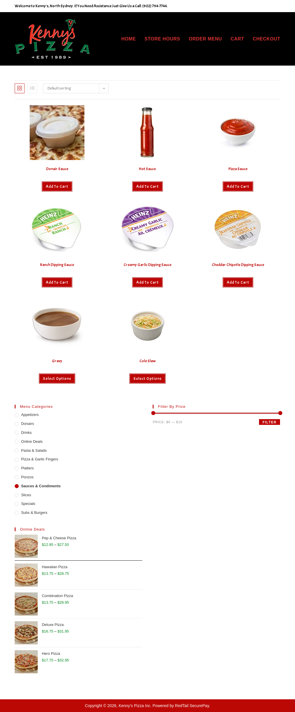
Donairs (27, 423)
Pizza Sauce (237, 168)
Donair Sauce (57, 168)
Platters (27, 468)
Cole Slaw (147, 360)
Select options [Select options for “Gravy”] (57, 378)
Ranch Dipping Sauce (57, 264)
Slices (26, 495)
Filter (269, 422)
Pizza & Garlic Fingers (39, 459)
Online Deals (31, 441)
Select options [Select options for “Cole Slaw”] (147, 378)
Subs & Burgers (34, 512)
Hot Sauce (147, 168)
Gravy (57, 360)
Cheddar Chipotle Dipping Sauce (238, 264)
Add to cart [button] (57, 186)
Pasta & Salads (34, 450)
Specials (28, 503)
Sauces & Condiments (40, 486)
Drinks (26, 432)
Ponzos (27, 477)
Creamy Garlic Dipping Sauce (147, 264)
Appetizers (30, 414)
